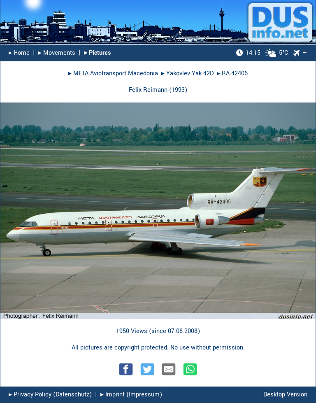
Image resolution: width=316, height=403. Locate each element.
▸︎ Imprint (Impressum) (131, 394)
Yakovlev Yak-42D (190, 73)
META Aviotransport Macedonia (115, 73)
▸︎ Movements (56, 53)
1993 (178, 90)
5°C (262, 53)
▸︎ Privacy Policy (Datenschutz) (50, 394)
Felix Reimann (148, 90)
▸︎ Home (19, 53)
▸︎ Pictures (97, 53)
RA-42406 (235, 73)
